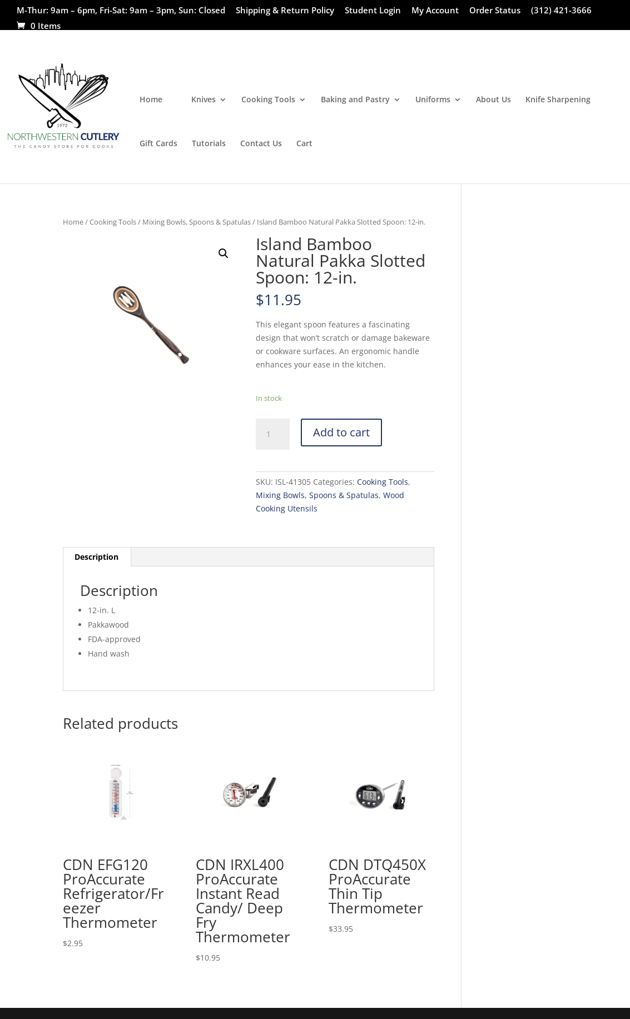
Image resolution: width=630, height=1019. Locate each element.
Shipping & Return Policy (285, 11)
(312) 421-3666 (561, 11)
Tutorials (209, 144)
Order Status (494, 11)
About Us (493, 100)
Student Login (373, 11)
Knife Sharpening (558, 100)
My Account (435, 11)
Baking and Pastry (355, 100)
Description (96, 556)
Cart (304, 144)
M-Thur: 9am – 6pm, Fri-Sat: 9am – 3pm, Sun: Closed (121, 11)
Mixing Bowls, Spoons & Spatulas (196, 222)
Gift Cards (158, 144)
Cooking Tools (268, 100)
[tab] (96, 557)
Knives (203, 100)
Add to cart (341, 432)
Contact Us (261, 144)
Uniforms (432, 100)
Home (151, 100)
